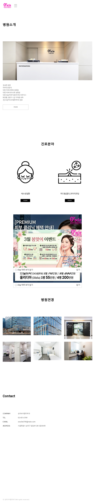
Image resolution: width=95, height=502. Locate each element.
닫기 (78, 285)
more (16, 107)
